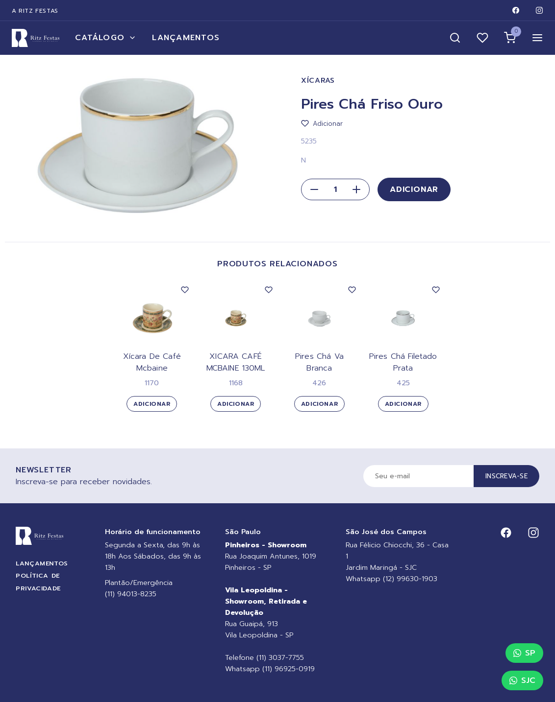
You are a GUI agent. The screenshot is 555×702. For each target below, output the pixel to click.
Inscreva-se (506, 476)
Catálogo (105, 38)
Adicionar (414, 189)
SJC (522, 680)
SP (524, 653)
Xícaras (318, 80)
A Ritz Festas (35, 10)
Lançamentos (186, 38)
